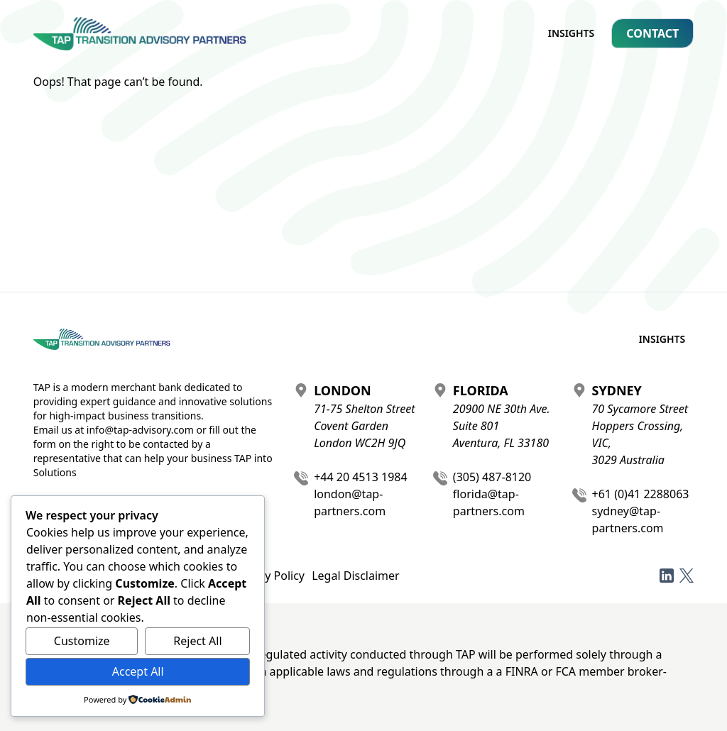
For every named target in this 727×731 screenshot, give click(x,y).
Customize (82, 641)
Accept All (138, 671)
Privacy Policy (269, 575)
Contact (652, 33)
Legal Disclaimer (356, 575)
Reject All (197, 641)
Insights (571, 33)
